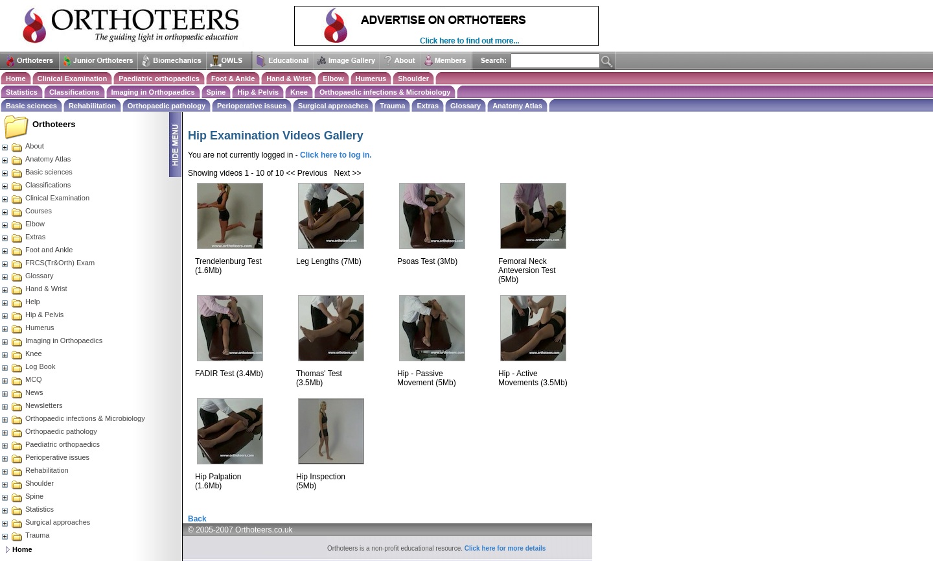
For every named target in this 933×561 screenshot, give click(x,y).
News (22, 392)
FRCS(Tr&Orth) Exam (48, 263)
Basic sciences (31, 106)
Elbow (333, 78)
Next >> (348, 173)
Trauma (392, 106)
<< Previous (306, 173)
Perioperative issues (251, 106)
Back (197, 518)
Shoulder (413, 78)
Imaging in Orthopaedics (153, 92)
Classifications (74, 92)
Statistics (22, 92)
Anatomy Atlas (517, 106)
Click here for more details (505, 548)
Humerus (371, 78)
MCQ (21, 379)
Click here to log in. (336, 155)
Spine (216, 92)
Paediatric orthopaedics (159, 78)
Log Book (28, 366)
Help (20, 301)
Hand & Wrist (288, 78)
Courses (26, 211)
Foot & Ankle (233, 78)
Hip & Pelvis (258, 92)
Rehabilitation (92, 106)
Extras (428, 106)
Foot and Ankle (37, 250)
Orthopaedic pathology (166, 106)
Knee (299, 92)
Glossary (465, 106)
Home (16, 78)
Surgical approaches (333, 106)
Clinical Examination (73, 78)
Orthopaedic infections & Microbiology (384, 92)
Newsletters (31, 405)
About (22, 146)
